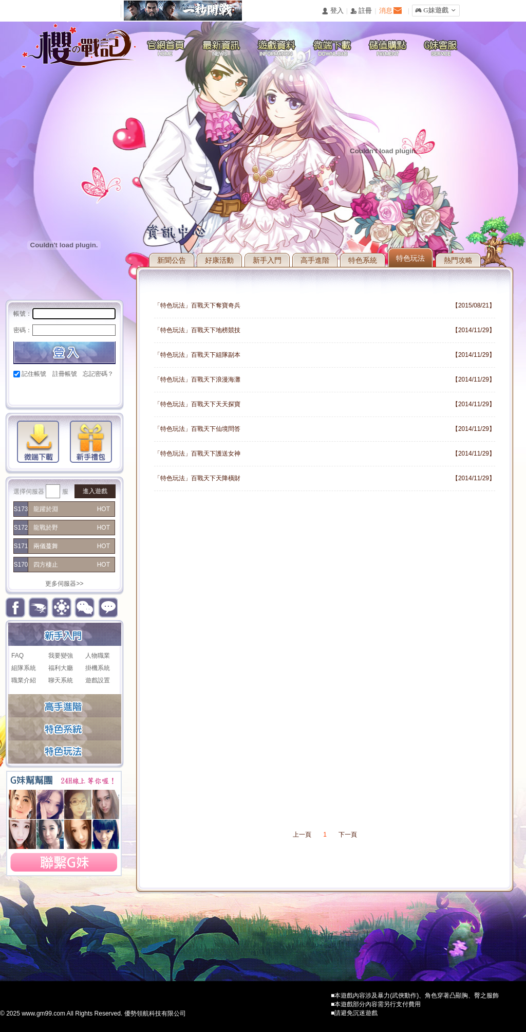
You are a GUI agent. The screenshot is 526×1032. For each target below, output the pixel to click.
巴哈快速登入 (56, 392)
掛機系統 (97, 668)
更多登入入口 (109, 392)
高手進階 (314, 260)
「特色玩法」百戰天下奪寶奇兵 (197, 305)
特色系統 (362, 260)
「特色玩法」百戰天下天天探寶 (197, 404)
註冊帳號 (64, 373)
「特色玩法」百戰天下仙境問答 (197, 428)
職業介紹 (23, 680)
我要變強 (60, 655)
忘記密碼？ (98, 373)
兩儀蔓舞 (45, 546)
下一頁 (348, 834)
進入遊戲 (95, 491)
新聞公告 (171, 260)
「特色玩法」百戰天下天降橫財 (197, 478)
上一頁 (302, 834)
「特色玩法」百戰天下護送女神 (197, 453)
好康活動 (219, 260)
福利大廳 (60, 668)
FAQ (17, 655)
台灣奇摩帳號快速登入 (91, 392)
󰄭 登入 (332, 11)
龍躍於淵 (45, 509)
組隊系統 (23, 668)
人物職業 (97, 655)
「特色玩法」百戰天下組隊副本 (197, 354)
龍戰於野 (45, 527)
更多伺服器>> (64, 583)
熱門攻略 (458, 260)
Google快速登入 (39, 392)
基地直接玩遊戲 (74, 392)
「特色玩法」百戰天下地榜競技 (197, 330)
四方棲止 (45, 564)
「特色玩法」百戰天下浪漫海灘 (197, 379)
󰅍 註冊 (361, 11)
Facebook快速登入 (21, 392)
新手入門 (267, 260)
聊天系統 (60, 680)
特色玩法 (410, 258)
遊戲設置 (97, 680)
